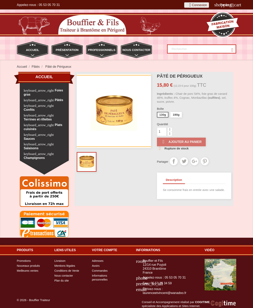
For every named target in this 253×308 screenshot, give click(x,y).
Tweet (184, 161)
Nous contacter (63, 275)
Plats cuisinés (43, 127)
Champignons (34, 158)
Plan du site (61, 280)
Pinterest (205, 161)
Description (174, 179)
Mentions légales (64, 265)
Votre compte (104, 250)
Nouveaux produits (28, 265)
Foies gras (43, 92)
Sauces (29, 138)
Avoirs (96, 265)
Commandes (100, 270)
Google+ (194, 161)
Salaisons (31, 148)
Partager (174, 161)
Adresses (97, 260)
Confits (29, 109)
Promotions (24, 260)
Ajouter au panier (181, 142)
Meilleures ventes (27, 270)
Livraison (59, 260)
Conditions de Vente (66, 270)
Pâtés (59, 100)
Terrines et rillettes (38, 119)
